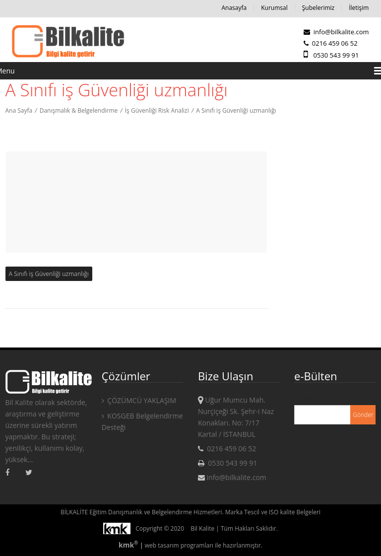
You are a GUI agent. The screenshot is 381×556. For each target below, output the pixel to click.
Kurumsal (274, 7)
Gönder (363, 415)
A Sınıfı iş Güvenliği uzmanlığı (236, 110)
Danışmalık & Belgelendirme (79, 110)
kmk (129, 545)
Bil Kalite (202, 528)
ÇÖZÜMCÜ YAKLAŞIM (139, 400)
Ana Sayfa (19, 110)
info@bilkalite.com (336, 31)
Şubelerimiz (318, 7)
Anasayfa (234, 7)
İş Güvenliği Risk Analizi (157, 110)
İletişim (359, 7)
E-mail (304, 397)
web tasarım (162, 545)
